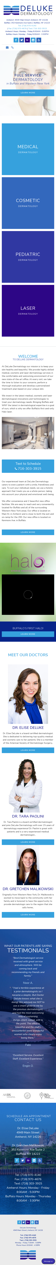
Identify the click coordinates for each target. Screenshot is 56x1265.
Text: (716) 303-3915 (28, 1183)
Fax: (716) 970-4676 (17, 28)
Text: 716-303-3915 (37, 28)
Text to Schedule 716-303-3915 (28, 466)
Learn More (28, 92)
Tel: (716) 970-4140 (27, 25)
